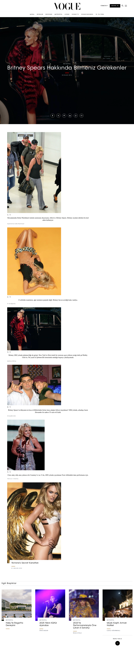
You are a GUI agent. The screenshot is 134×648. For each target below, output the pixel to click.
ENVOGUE (49, 14)
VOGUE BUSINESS (87, 14)
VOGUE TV (75, 14)
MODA (32, 14)
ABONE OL (115, 5)
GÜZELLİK (40, 14)
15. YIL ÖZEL (100, 14)
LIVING (67, 14)
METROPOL (58, 14)
